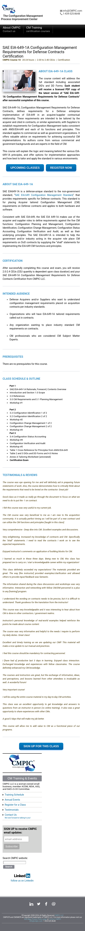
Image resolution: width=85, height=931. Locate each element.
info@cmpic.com (36, 921)
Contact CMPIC (55, 919)
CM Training (38, 29)
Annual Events (12, 799)
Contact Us (17, 816)
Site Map (27, 919)
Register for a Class (15, 804)
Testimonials (12, 809)
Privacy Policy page (39, 919)
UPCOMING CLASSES (25, 167)
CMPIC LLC (59, 915)
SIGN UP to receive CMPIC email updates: (20, 830)
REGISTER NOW (61, 167)
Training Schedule (14, 794)
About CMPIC (12, 29)
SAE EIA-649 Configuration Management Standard (44, 195)
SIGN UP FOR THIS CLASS (41, 746)
